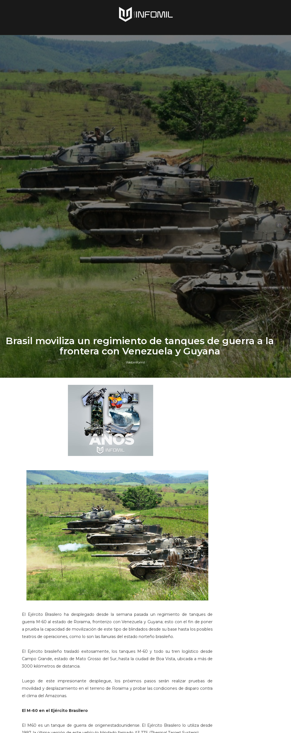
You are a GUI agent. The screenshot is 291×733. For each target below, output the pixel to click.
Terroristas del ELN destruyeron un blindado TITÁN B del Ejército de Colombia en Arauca (242, 546)
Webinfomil (135, 457)
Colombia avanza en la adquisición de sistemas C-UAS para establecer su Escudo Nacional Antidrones (242, 661)
